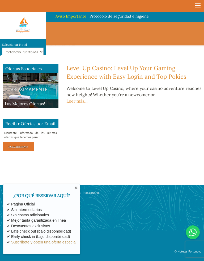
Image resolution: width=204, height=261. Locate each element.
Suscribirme (18, 147)
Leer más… (77, 101)
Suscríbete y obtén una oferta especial (43, 242)
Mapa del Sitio (91, 192)
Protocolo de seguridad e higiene (119, 16)
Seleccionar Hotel (14, 44)
